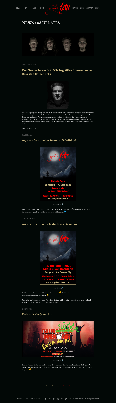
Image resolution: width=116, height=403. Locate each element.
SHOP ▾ (97, 8)
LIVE (26, 8)
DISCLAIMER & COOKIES (34, 399)
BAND (42, 8)
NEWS (18, 8)
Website (45, 367)
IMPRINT (20, 399)
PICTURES (75, 8)
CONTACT (89, 8)
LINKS (82, 8)
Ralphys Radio (49, 302)
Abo (30, 302)
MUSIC (34, 8)
